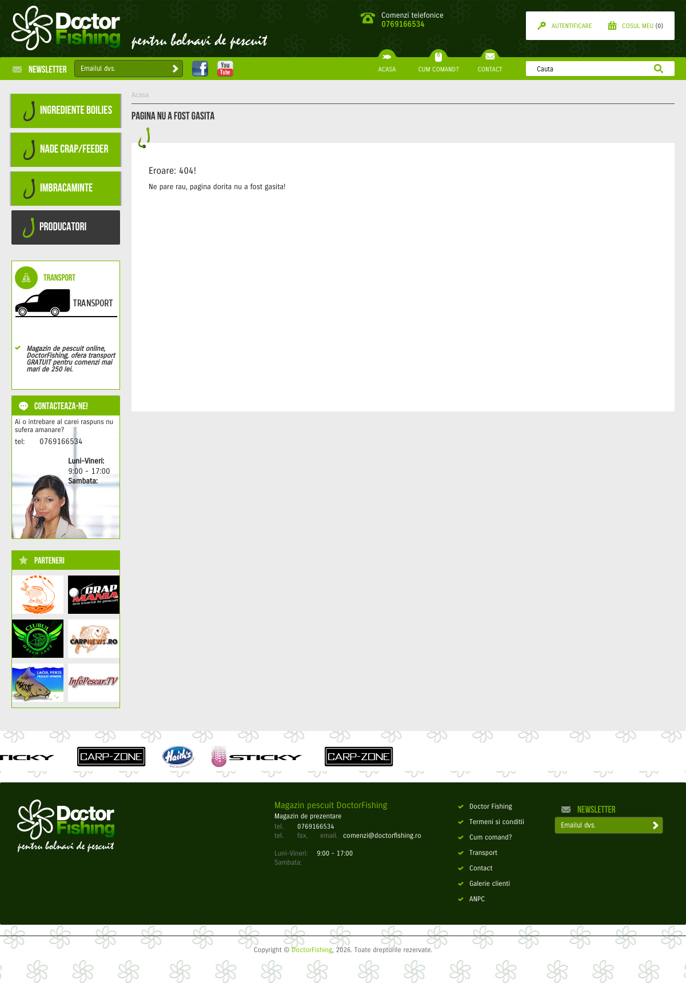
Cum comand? (485, 838)
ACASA (387, 65)
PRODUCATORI (54, 228)
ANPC (471, 900)
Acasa (140, 95)
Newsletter (40, 69)
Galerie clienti (484, 884)
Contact (475, 869)
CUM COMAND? (438, 65)
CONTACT (489, 65)
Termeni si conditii (491, 822)
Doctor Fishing (485, 807)
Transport (477, 853)
